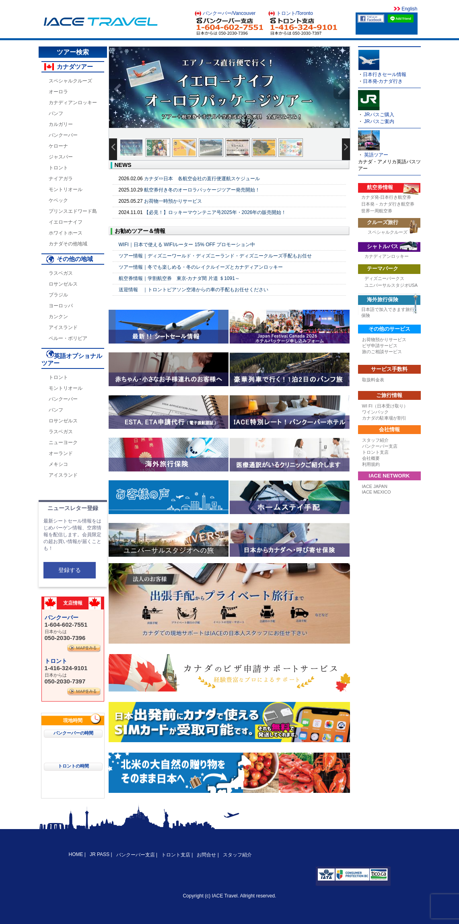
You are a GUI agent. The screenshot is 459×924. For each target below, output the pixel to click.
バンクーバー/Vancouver (229, 13)
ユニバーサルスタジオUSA (391, 285)
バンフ (56, 113)
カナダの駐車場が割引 (384, 418)
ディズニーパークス (384, 278)
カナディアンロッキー (73, 102)
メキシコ (58, 464)
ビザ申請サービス (379, 345)
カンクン (58, 316)
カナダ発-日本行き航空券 (386, 197)
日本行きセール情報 (384, 74)
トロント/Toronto (294, 13)
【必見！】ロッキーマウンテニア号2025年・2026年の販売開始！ (215, 212)
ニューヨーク (63, 442)
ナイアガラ (61, 178)
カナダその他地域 (68, 244)
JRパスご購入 (379, 114)
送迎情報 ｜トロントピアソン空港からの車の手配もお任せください (193, 289)
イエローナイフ (65, 222)
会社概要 (371, 458)
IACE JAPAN (374, 486)
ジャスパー (61, 157)
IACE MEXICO (376, 492)
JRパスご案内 (379, 121)
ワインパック (375, 412)
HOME (76, 854)
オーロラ (58, 92)
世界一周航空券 (376, 210)
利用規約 (371, 464)
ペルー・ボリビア (68, 338)
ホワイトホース (65, 233)
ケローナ (58, 146)
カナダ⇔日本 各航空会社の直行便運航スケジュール (202, 178)
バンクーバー (63, 135)
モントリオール (65, 189)
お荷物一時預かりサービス (173, 201)
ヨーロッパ (61, 306)
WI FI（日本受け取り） (385, 405)
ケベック (58, 200)
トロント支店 (375, 452)
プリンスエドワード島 (73, 211)
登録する (69, 570)
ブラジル (58, 295)
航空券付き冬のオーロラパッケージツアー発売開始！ (202, 190)
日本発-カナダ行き (383, 81)
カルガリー (61, 124)
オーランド (61, 453)
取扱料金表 (373, 379)
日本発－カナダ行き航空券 (387, 204)
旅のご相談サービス (382, 351)
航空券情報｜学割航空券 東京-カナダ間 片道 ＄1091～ (179, 278)
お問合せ (206, 855)
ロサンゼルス (63, 284)
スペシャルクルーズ (70, 81)
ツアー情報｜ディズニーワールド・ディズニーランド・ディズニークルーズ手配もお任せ (215, 256)
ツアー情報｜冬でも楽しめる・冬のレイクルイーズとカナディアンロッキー (201, 267)
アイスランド (63, 327)
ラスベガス (61, 273)
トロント (58, 168)
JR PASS (99, 854)
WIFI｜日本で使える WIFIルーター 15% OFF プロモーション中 (187, 244)
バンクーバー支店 (379, 446)
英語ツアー (376, 155)
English (409, 9)
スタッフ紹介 (375, 440)
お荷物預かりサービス (384, 339)
